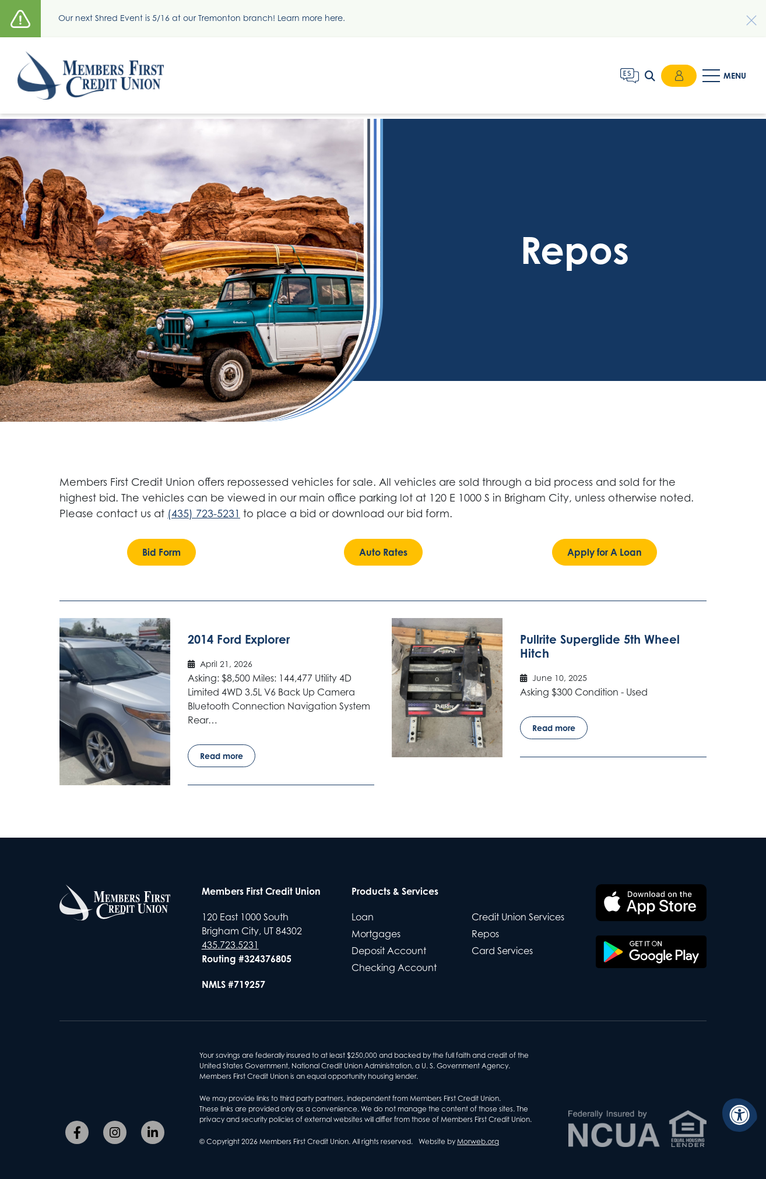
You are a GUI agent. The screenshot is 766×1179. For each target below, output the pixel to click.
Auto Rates (383, 552)
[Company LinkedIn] (152, 1132)
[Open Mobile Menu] (725, 78)
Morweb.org (478, 1141)
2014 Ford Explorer (239, 640)
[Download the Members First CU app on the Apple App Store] (651, 903)
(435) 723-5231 (203, 513)
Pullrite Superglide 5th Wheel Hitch (600, 647)
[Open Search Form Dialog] (648, 78)
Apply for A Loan (604, 552)
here (334, 18)
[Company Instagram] (115, 1132)
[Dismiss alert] (745, 14)
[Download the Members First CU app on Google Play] (651, 952)
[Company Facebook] (77, 1132)
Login (678, 78)
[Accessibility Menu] (739, 1114)
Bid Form (161, 552)
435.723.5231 (230, 945)
